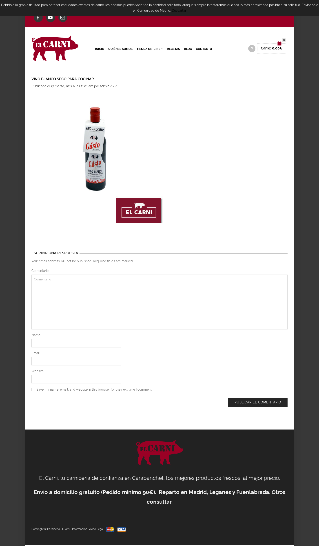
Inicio (99, 49)
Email (36, 354)
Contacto (204, 49)
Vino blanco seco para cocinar (62, 80)
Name (36, 336)
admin (104, 87)
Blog (188, 49)
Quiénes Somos (120, 49)
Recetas (173, 49)
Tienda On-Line (148, 49)
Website (37, 372)
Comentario (40, 271)
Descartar (179, 10)
